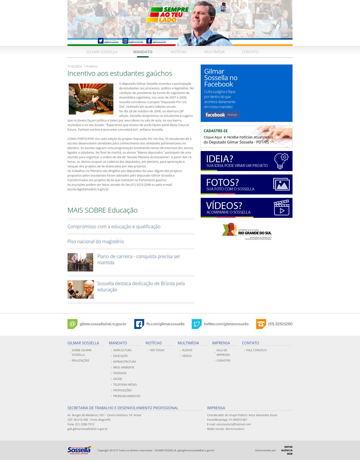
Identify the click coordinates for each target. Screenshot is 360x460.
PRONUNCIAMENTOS (126, 396)
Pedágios (120, 373)
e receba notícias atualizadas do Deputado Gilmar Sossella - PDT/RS (247, 136)
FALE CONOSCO (256, 350)
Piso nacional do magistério (96, 241)
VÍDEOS (187, 356)
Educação (120, 356)
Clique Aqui (213, 137)
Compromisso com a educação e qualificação (114, 226)
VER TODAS (157, 350)
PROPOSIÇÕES (122, 390)
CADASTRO (224, 360)
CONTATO (250, 51)
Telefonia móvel (125, 385)
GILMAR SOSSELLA (102, 51)
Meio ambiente (123, 367)
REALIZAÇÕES (80, 360)
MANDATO (142, 51)
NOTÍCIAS (178, 51)
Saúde (117, 379)
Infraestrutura (124, 362)
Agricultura (122, 350)
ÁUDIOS (187, 350)
